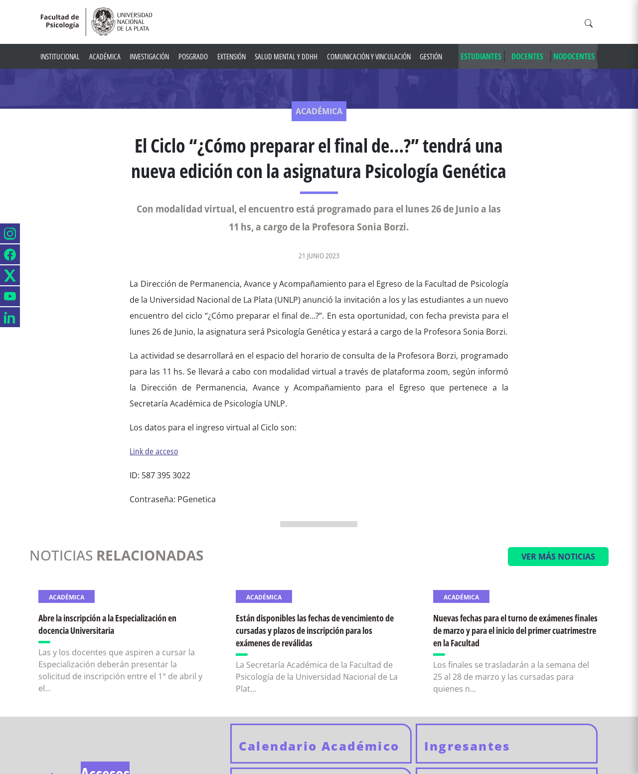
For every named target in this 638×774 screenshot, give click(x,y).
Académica (105, 56)
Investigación (149, 56)
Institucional (60, 56)
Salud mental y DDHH (286, 56)
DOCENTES (527, 56)
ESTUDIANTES (481, 56)
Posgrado (193, 56)
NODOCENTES (574, 56)
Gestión (431, 56)
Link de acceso (154, 451)
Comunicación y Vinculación (369, 56)
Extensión (231, 56)
